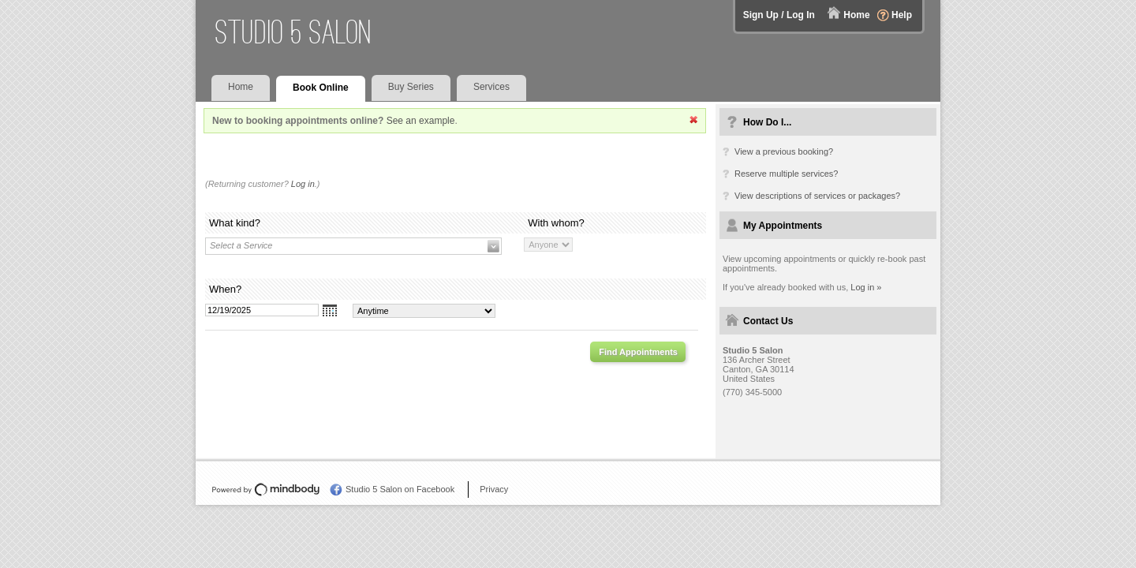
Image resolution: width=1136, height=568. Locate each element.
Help (901, 15)
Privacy (494, 489)
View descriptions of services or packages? (817, 195)
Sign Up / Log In (779, 15)
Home (856, 15)
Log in (303, 184)
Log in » (865, 287)
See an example (421, 120)
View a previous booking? (783, 151)
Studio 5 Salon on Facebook (400, 489)
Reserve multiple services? (786, 173)
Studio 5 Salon (293, 32)
